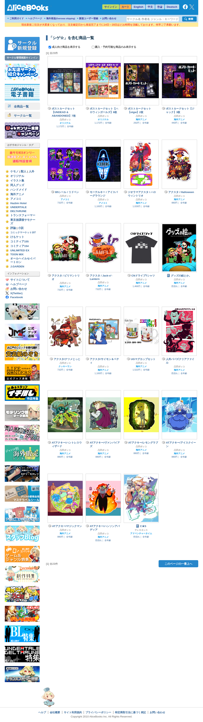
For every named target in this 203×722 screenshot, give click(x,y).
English (138, 6)
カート (125, 6)
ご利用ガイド (17, 18)
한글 (159, 6)
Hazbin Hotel (18, 203)
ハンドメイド (18, 189)
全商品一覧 (18, 106)
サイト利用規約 (73, 712)
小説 (21, 228)
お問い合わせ (109, 18)
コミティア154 (19, 246)
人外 (31, 171)
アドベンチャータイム (141, 533)
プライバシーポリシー (98, 712)
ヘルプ (42, 712)
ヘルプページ (35, 18)
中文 (150, 6)
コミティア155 (19, 241)
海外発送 (60, 18)
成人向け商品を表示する (65, 46)
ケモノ (14, 171)
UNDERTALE (18, 207)
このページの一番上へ (178, 563)
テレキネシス (141, 530)
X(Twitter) (16, 293)
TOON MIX (17, 254)
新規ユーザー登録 (88, 18)
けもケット (17, 236)
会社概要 (55, 712)
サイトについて (20, 279)
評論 (13, 228)
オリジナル (17, 176)
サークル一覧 (20, 115)
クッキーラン (65, 366)
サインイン (110, 6)
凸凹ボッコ (65, 119)
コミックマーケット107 (23, 232)
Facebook (16, 297)
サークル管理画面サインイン (22, 57)
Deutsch (172, 6)
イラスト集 (17, 180)
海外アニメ (17, 194)
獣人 (23, 171)
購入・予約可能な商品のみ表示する (114, 46)
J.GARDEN (17, 266)
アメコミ (15, 198)
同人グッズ (17, 185)
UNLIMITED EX (19, 250)
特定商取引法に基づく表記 (130, 712)
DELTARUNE (18, 211)
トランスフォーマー (22, 215)
